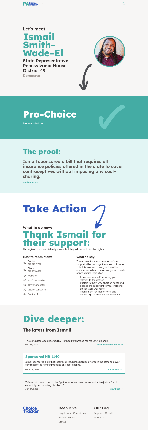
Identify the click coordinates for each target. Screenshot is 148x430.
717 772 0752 (34, 264)
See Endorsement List (108, 344)
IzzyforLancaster (37, 289)
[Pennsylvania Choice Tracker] (30, 4)
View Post (115, 389)
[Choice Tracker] (38, 410)
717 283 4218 (34, 271)
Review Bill (29, 182)
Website (32, 275)
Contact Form (35, 294)
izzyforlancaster (36, 280)
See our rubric (31, 123)
